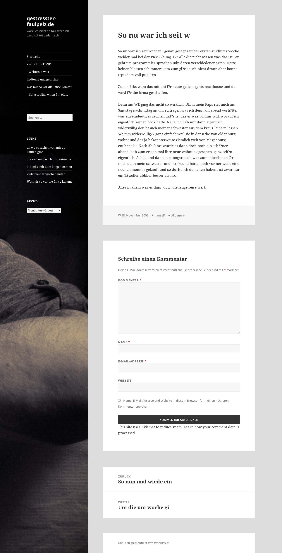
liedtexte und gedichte (43, 79)
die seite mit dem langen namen (49, 167)
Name (124, 342)
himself (160, 215)
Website (124, 381)
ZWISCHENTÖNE (39, 64)
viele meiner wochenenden (46, 174)
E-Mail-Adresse (132, 361)
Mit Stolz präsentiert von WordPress (143, 543)
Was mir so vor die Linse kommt (49, 181)
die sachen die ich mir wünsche (49, 159)
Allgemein (178, 215)
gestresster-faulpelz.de (41, 21)
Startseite (33, 57)
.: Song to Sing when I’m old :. (47, 95)
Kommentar (129, 280)
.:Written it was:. (38, 72)
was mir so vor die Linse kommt (49, 87)
